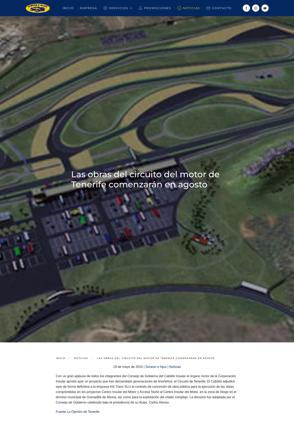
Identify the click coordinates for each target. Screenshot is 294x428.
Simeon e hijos (156, 367)
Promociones (154, 8)
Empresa (88, 8)
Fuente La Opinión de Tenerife (77, 411)
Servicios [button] (117, 8)
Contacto (219, 8)
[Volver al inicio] (38, 8)
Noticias (188, 8)
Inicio (68, 8)
